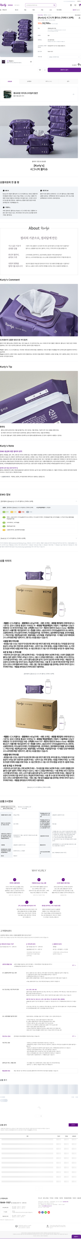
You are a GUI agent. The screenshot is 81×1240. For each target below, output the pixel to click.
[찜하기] (30, 61)
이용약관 (61, 1198)
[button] (39, 94)
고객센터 (79, 1)
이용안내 (74, 1198)
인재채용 (56, 1198)
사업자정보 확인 (65, 1201)
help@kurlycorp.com (9, 1219)
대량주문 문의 (5, 1216)
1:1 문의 (29, 1130)
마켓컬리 (10, 5)
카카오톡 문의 (5, 1207)
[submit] (54, 5)
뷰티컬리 (17, 5)
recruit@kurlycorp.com (47, 1205)
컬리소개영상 (46, 1198)
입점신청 (79, 1198)
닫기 (73, 965)
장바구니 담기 (64, 70)
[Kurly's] (50, 15)
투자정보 (51, 1198)
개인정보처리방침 (67, 1198)
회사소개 (40, 1198)
